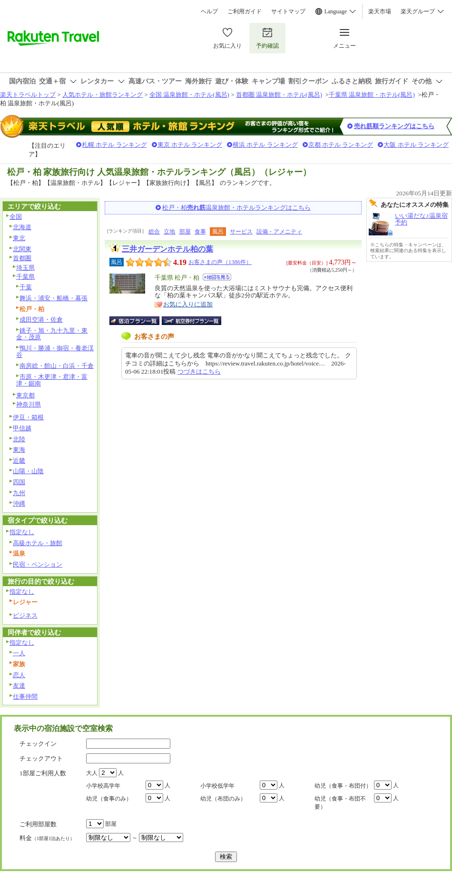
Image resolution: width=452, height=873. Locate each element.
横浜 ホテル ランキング (265, 144)
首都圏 (22, 258)
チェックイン (38, 743)
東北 (19, 238)
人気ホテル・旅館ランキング (102, 94)
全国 (16, 216)
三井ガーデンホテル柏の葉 (167, 249)
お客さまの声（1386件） (220, 262)
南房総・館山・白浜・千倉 (57, 365)
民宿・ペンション (37, 564)
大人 (92, 773)
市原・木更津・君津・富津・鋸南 (52, 380)
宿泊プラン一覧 (139, 320)
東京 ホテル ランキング (190, 144)
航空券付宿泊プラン (191, 320)
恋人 (19, 675)
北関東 (22, 249)
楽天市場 (379, 11)
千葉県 (25, 276)
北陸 (19, 439)
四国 (19, 482)
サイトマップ (288, 11)
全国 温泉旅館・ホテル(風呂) (189, 94)
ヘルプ (209, 11)
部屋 (185, 231)
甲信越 (22, 428)
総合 (154, 231)
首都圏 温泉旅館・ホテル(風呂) (279, 94)
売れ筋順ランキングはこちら (394, 126)
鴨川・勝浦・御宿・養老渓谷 (55, 352)
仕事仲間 (25, 696)
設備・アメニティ (279, 231)
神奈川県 (28, 404)
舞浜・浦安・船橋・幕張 (54, 298)
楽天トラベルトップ (28, 94)
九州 (19, 493)
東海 (19, 449)
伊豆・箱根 (28, 417)
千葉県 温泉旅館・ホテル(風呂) (372, 94)
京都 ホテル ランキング (340, 144)
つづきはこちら (199, 371)
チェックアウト (41, 758)
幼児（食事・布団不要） (340, 802)
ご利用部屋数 (38, 824)
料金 (47, 838)
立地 (169, 231)
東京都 (25, 395)
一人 (19, 653)
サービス (241, 231)
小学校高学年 (103, 785)
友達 (19, 685)
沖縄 (19, 503)
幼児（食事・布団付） (343, 785)
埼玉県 (25, 267)
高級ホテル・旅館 (37, 543)
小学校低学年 (217, 785)
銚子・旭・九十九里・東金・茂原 (52, 334)
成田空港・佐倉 (41, 319)
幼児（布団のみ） (223, 798)
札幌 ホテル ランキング (114, 144)
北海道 (22, 227)
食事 (200, 231)
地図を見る (217, 277)
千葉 (26, 287)
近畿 (19, 460)
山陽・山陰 (28, 471)
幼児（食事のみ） (109, 798)
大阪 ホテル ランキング (416, 144)
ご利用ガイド (244, 11)
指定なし (22, 532)
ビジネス (25, 615)
